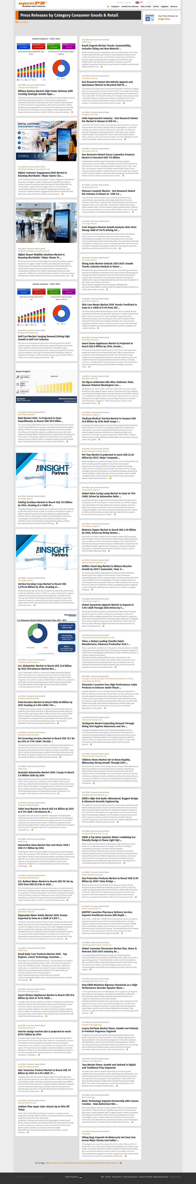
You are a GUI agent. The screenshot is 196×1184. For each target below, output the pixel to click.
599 (102, 1163)
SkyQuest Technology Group (28, 87)
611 (57, 1163)
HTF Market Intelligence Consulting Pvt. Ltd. (34, 169)
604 (84, 1163)
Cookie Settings (174, 1177)
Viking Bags (86, 1134)
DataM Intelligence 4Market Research (95, 451)
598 (106, 1163)
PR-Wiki (120, 2)
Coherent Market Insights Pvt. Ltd (94, 562)
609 (64, 1163)
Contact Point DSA (145, 1177)
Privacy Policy (117, 1177)
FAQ (102, 1177)
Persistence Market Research (28, 662)
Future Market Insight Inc (91, 415)
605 (80, 1163)
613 (51, 1163)
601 (95, 1163)
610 (61, 1163)
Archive (156, 6)
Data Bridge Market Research (92, 875)
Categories (115, 6)
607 (72, 1163)
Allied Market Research (26, 414)
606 (76, 1163)
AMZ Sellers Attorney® (90, 378)
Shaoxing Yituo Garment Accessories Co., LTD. (98, 638)
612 (54, 1163)
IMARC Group (22, 769)
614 (47, 1163)
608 (68, 1163)
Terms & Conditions (130, 1177)
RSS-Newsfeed (22, 22)
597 (109, 1163)
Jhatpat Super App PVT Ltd (91, 909)
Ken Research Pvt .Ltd (90, 78)
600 (98, 1163)
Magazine (164, 6)
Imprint (128, 2)
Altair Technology (88, 1097)
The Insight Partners (25, 499)
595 (116, 1163)
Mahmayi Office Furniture (27, 1103)
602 (91, 1163)
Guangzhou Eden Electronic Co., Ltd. (95, 795)
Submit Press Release (130, 6)
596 (113, 1163)
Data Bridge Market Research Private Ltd (96, 945)
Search (172, 3)
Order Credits (146, 6)
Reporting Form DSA (160, 1177)
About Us (174, 6)
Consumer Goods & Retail (36, 85)
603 (87, 1163)
